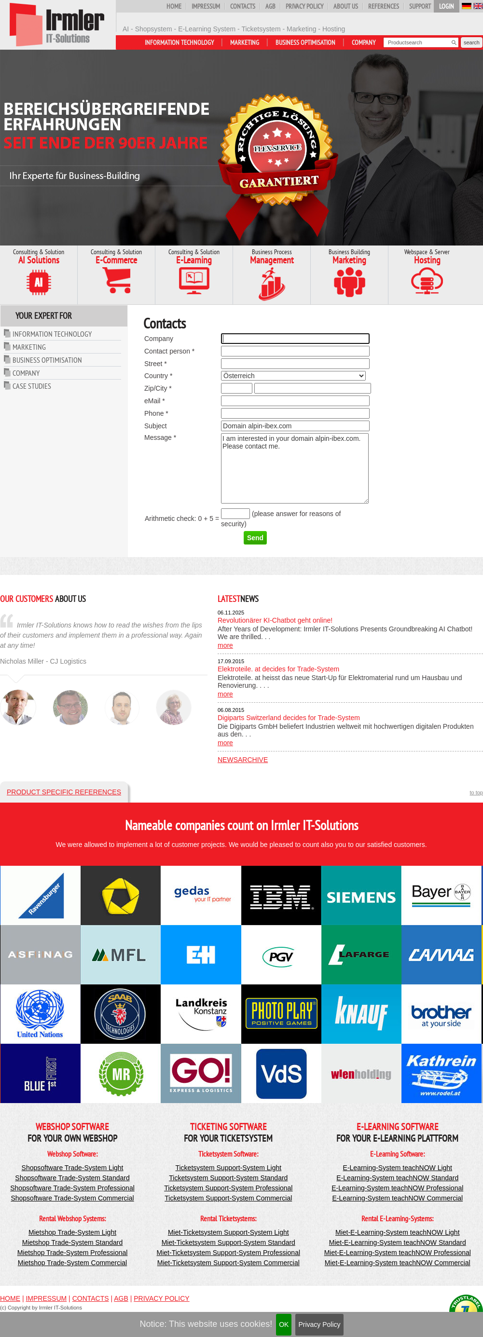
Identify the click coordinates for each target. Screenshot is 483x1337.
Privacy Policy (319, 1324)
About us (345, 6)
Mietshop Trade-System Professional (72, 1252)
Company (363, 42)
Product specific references (64, 792)
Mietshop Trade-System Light (72, 1232)
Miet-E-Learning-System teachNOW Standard (397, 1242)
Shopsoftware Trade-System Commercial (72, 1198)
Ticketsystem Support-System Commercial (228, 1198)
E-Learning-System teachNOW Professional (397, 1188)
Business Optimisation (305, 42)
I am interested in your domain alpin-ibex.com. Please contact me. (295, 468)
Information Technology (179, 42)
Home (173, 6)
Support (420, 6)
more (225, 645)
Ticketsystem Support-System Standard (228, 1178)
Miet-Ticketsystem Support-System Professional (228, 1252)
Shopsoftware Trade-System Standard (72, 1178)
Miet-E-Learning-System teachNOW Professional (397, 1252)
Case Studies (32, 386)
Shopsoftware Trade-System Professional (72, 1188)
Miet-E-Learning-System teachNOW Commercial (397, 1263)
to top (476, 792)
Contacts (242, 6)
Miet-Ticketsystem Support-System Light (228, 1232)
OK (284, 1324)
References (383, 6)
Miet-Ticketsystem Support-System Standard (228, 1242)
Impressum (206, 6)
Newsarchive (243, 760)
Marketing (244, 42)
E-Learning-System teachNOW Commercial (397, 1198)
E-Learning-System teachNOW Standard (397, 1178)
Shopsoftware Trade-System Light (73, 1168)
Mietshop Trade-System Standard (72, 1242)
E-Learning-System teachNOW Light (397, 1168)
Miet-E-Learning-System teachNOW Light (397, 1232)
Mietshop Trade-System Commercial (72, 1263)
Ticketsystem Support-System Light (228, 1168)
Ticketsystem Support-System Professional (228, 1188)
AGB (270, 6)
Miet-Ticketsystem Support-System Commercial (228, 1263)
